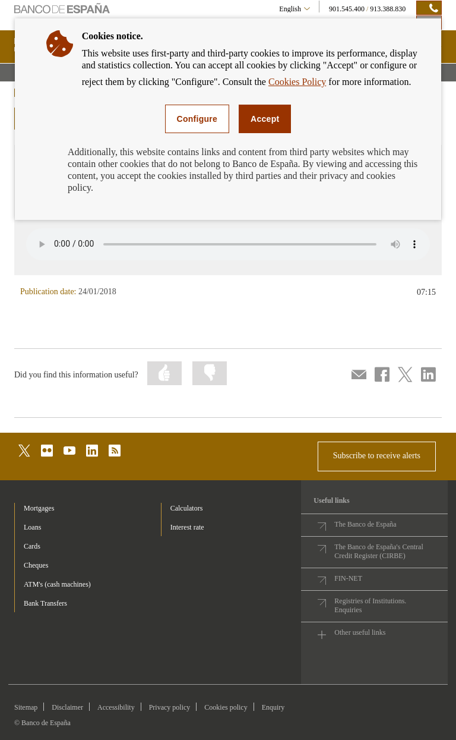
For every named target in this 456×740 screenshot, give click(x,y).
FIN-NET (348, 578)
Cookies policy (225, 707)
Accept (265, 119)
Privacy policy (170, 707)
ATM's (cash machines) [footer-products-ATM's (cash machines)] (57, 584)
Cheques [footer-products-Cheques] (36, 565)
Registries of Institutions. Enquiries (370, 605)
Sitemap (25, 707)
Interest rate (187, 527)
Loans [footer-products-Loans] (32, 527)
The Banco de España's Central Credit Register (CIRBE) (378, 551)
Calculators (186, 508)
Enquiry (273, 707)
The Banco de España (365, 524)
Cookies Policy (297, 82)
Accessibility (116, 707)
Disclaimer (67, 707)
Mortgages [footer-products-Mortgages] (39, 508)
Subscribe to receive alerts (376, 455)
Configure (197, 119)
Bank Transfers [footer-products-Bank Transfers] (45, 603)
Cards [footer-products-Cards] (32, 546)
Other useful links (359, 632)
